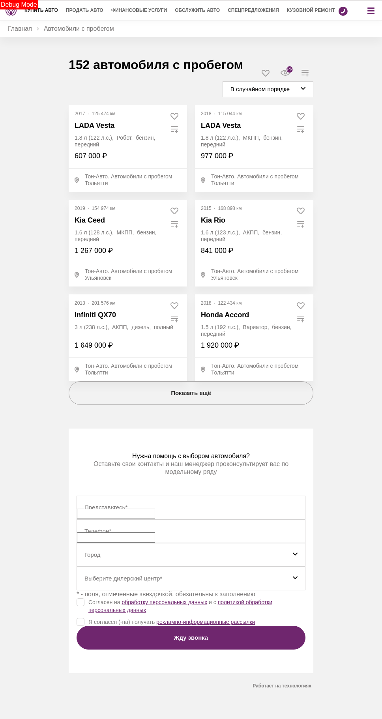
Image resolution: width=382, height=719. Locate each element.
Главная (20, 28)
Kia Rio (213, 220)
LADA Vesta (94, 125)
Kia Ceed (90, 220)
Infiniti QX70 (95, 315)
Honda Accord (225, 315)
